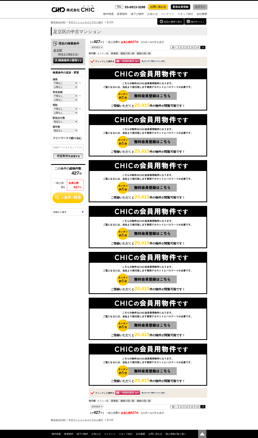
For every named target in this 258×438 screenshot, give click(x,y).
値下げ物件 (137, 14)
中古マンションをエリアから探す (86, 22)
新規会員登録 (180, 6)
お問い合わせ (158, 6)
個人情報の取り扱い (176, 434)
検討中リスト (198, 21)
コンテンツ (167, 14)
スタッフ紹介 (185, 14)
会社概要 (202, 14)
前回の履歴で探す (173, 21)
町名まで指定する (68, 54)
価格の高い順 (144, 53)
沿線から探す (60, 212)
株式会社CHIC (58, 22)
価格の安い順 (127, 53)
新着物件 (122, 14)
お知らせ (152, 14)
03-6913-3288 (130, 7)
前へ (174, 47)
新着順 (114, 53)
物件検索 (108, 14)
